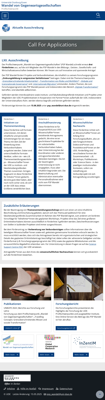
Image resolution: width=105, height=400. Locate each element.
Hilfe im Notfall (26, 388)
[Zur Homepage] (52, 2)
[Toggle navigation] (5, 15)
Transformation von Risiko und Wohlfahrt (59, 81)
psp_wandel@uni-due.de (59, 394)
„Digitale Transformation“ (86, 87)
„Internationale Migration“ (45, 84)
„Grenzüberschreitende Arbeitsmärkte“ (20, 81)
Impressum (46, 388)
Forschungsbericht (65, 328)
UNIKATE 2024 (11, 328)
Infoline (9, 388)
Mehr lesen (10, 354)
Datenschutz (64, 388)
